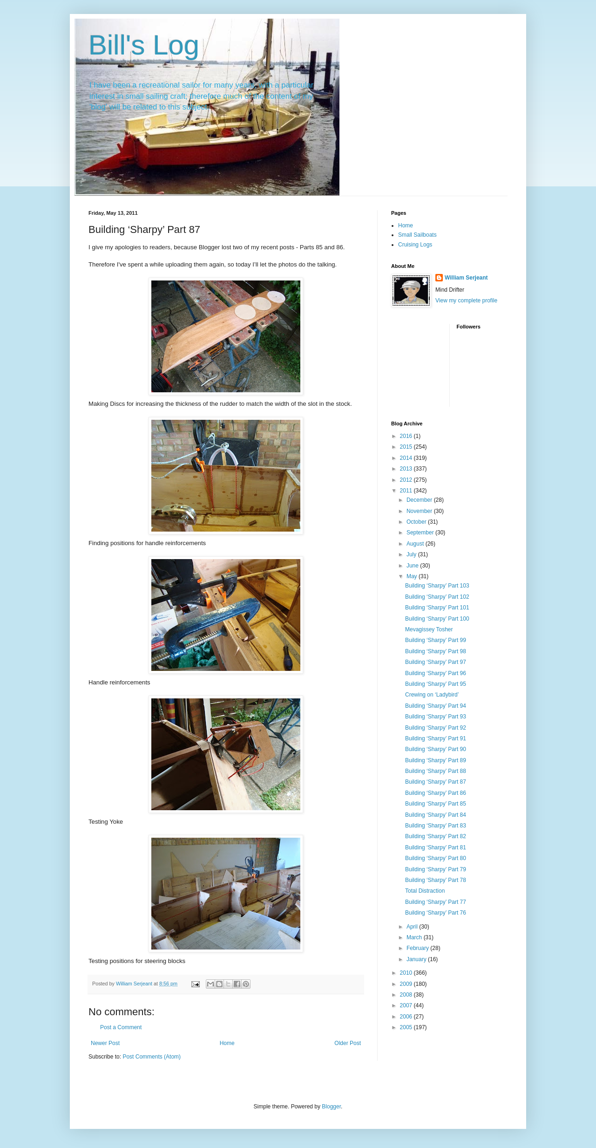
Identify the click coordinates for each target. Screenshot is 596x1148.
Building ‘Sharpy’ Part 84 (435, 815)
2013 (407, 468)
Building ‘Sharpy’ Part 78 (435, 880)
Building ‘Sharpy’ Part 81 (435, 847)
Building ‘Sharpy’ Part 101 (437, 607)
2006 (407, 1016)
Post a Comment (121, 1027)
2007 (407, 1005)
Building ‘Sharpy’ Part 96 (435, 673)
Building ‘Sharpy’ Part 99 (435, 640)
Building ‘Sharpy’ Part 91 (435, 738)
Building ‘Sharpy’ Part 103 (437, 585)
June (413, 565)
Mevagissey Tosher (429, 629)
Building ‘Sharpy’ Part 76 (435, 912)
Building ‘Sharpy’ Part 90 (435, 749)
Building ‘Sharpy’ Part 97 (435, 662)
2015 (407, 447)
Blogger (331, 1106)
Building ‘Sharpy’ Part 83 (435, 825)
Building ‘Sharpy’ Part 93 (435, 716)
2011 (407, 490)
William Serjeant (466, 277)
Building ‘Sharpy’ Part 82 (435, 836)
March (415, 937)
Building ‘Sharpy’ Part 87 (435, 782)
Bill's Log (143, 45)
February (418, 948)
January (417, 959)
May (412, 576)
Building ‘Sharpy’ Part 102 (437, 597)
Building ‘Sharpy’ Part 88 (435, 771)
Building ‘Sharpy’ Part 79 (435, 869)
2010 (407, 973)
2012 (407, 480)
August (416, 543)
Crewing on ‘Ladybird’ (432, 694)
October (417, 522)
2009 (407, 984)
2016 (407, 436)
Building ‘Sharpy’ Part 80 (435, 858)
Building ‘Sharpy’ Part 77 (435, 902)
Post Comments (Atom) (151, 1056)
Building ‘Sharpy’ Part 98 (435, 651)
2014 (407, 458)
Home (227, 1043)
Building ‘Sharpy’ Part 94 (435, 706)
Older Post (347, 1043)
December (420, 500)
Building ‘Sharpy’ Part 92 (435, 727)
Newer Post (105, 1043)
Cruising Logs (415, 244)
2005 (407, 1027)
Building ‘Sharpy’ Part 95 (435, 684)
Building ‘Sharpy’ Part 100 (437, 618)
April (412, 926)
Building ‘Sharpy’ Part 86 (435, 793)
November (420, 511)
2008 (407, 994)
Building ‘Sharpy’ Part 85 (435, 803)
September (420, 532)
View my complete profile (466, 300)
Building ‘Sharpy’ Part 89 (435, 760)
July (412, 554)
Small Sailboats (417, 235)
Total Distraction (425, 891)
